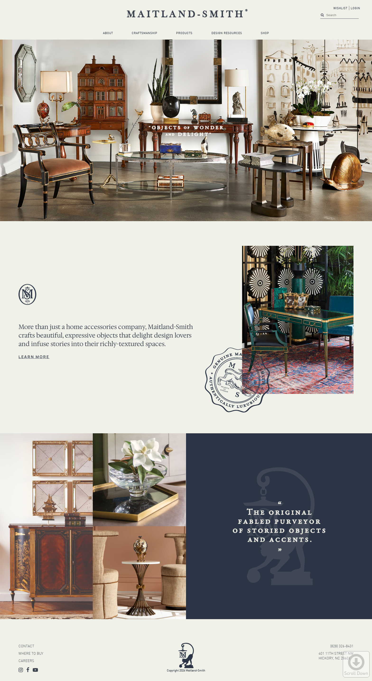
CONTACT (26, 646)
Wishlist (340, 8)
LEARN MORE (34, 356)
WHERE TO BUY (31, 654)
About (108, 33)
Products (184, 33)
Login (355, 8)
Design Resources (226, 33)
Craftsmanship (144, 33)
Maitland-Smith (188, 15)
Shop (265, 33)
